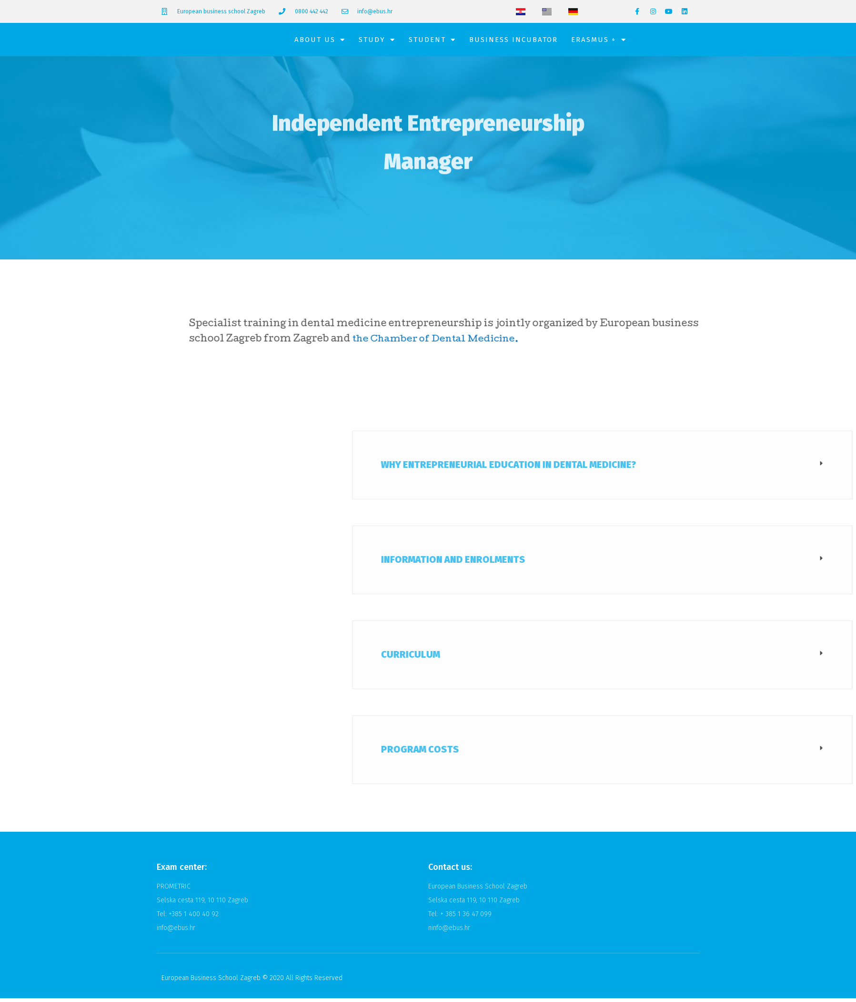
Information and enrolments (634, 563)
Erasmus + (598, 41)
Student (432, 41)
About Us (319, 41)
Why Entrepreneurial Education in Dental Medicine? (689, 468)
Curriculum (591, 658)
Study (377, 41)
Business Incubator (513, 41)
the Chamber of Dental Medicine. (487, 343)
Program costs (601, 753)
